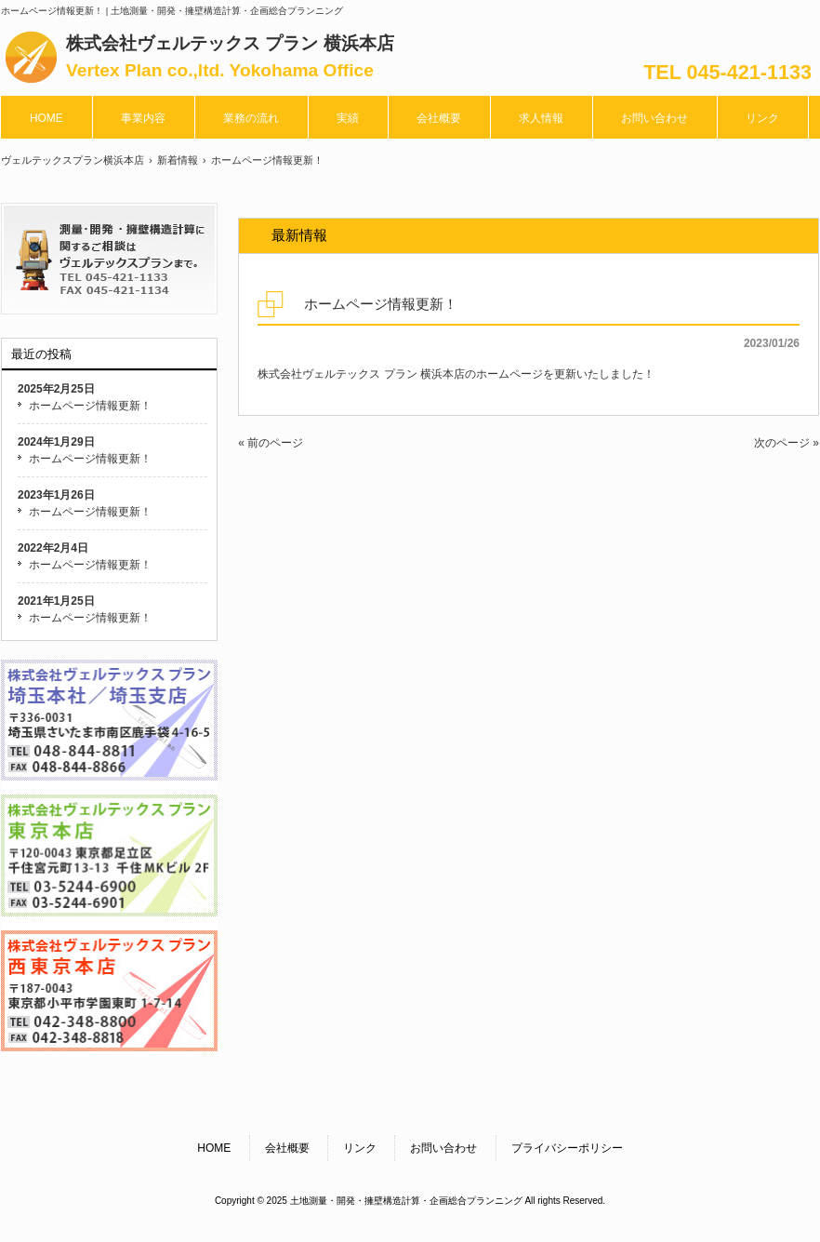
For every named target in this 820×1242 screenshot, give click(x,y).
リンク (360, 1148)
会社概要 (287, 1148)
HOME (214, 1148)
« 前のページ (270, 442)
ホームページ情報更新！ (90, 405)
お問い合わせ (443, 1148)
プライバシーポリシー (567, 1148)
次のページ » (786, 442)
